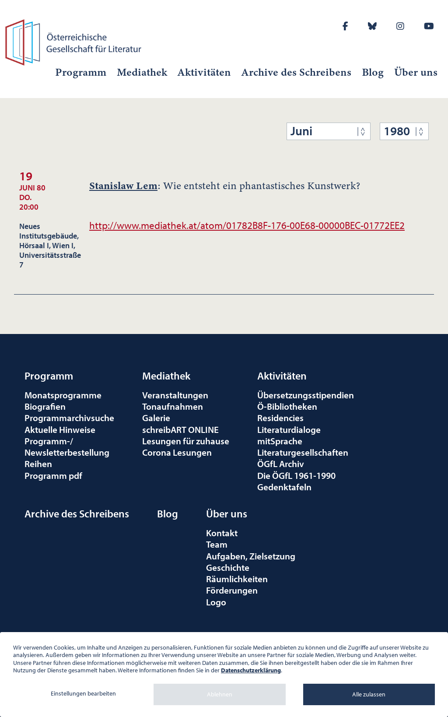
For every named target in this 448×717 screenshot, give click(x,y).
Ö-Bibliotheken (287, 406)
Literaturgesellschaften (302, 452)
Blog (373, 72)
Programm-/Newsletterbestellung (66, 446)
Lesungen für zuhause (185, 440)
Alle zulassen (368, 694)
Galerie (156, 417)
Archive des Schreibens (296, 72)
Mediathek (142, 72)
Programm (80, 72)
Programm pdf (53, 475)
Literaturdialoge (289, 429)
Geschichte (227, 567)
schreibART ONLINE (180, 429)
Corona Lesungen (177, 452)
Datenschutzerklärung (251, 670)
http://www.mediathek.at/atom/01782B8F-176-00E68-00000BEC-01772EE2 (247, 225)
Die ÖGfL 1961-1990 (296, 475)
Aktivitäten (204, 72)
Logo (216, 602)
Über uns (416, 72)
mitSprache (279, 440)
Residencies (280, 417)
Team (217, 544)
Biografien (45, 406)
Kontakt (222, 532)
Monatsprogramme (63, 395)
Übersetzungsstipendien (305, 395)
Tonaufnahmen (172, 406)
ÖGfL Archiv (280, 463)
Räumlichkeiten (237, 578)
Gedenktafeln (284, 486)
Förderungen (232, 590)
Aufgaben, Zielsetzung (250, 556)
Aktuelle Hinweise (59, 429)
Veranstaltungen (175, 395)
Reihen (38, 463)
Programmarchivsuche (69, 417)
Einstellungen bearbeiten (83, 693)
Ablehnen (219, 694)
